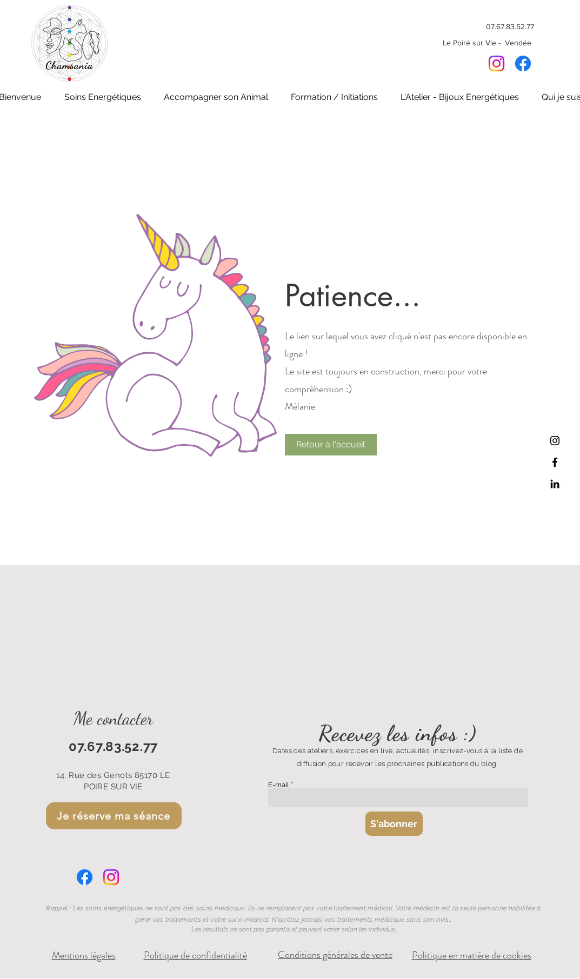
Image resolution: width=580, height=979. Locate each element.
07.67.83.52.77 (510, 26)
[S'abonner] (394, 824)
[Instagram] (496, 63)
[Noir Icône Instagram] (555, 440)
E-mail (278, 784)
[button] (102, 97)
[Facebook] (523, 63)
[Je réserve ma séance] (114, 815)
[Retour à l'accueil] (331, 444)
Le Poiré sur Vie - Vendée (488, 42)
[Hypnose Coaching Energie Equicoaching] (555, 462)
